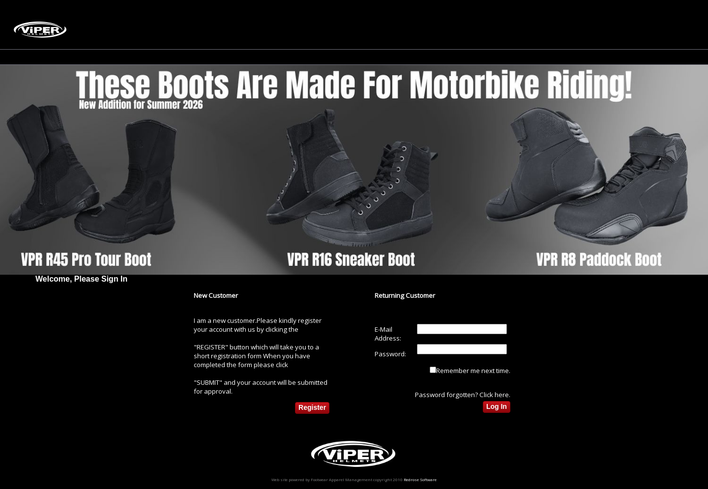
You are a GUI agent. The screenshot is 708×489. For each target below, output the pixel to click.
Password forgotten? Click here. (462, 394)
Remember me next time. (473, 370)
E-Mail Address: (388, 334)
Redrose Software (420, 479)
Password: (390, 353)
